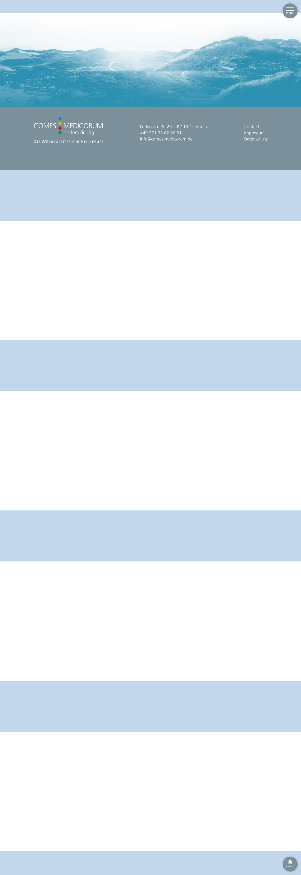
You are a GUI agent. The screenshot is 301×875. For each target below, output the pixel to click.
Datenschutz (256, 843)
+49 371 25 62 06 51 (161, 837)
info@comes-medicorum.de (166, 843)
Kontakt (251, 831)
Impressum (254, 837)
